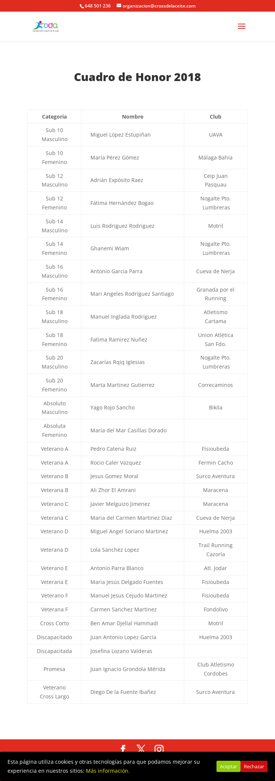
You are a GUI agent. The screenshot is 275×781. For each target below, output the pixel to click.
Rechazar (254, 766)
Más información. (108, 770)
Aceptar (228, 766)
